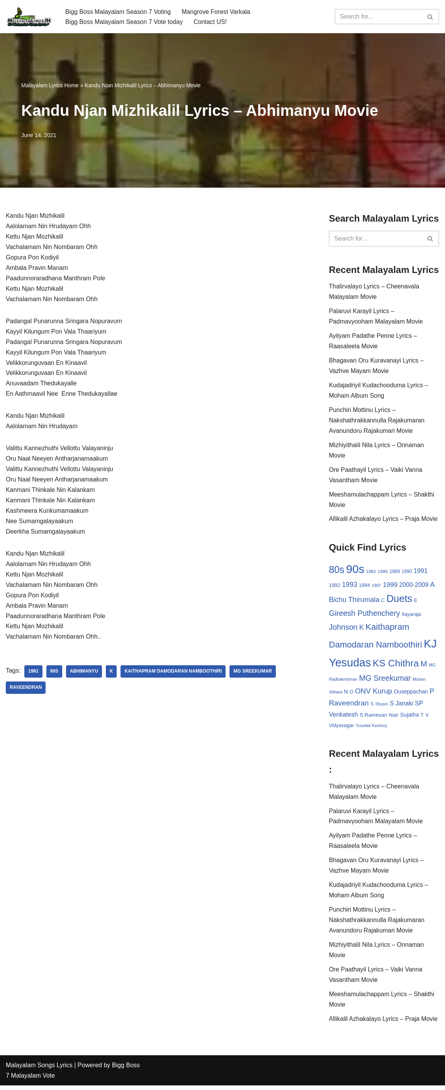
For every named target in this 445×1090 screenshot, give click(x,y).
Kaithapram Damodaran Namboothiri (173, 675)
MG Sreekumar (253, 675)
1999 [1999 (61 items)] (390, 586)
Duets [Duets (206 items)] (399, 600)
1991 (33, 675)
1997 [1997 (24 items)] (376, 587)
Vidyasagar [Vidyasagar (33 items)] (341, 728)
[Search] (378, 16)
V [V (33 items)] (427, 717)
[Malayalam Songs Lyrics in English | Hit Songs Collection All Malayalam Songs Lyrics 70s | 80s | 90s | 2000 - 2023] (29, 16)
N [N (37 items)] (346, 694)
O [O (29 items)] (351, 694)
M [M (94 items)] (424, 666)
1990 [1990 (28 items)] (407, 573)
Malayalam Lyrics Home (50, 85)
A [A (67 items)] (432, 586)
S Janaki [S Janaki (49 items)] (401, 706)
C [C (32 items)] (383, 602)
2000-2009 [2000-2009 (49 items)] (413, 586)
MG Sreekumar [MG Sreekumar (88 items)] (385, 680)
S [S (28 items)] (372, 706)
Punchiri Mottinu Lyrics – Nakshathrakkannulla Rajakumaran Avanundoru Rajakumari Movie (377, 422)
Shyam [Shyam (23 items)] (381, 706)
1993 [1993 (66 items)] (349, 586)
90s (54, 675)
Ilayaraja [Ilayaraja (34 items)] (411, 616)
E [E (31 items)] (416, 602)
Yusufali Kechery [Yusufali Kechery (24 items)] (371, 728)
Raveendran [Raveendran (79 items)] (349, 706)
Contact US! (211, 22)
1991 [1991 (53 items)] (421, 572)
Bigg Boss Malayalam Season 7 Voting (118, 11)
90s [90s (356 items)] (355, 570)
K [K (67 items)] (361, 630)
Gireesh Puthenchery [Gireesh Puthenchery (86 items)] (364, 615)
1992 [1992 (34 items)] (334, 587)
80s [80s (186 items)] (336, 571)
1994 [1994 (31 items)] (364, 587)
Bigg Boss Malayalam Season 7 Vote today (124, 22)
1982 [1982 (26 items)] (371, 573)
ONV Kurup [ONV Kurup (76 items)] (373, 693)
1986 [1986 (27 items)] (383, 573)
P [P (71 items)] (432, 693)
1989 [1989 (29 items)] (394, 573)
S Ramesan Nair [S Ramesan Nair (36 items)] (379, 717)
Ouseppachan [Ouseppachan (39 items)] (411, 694)
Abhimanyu (84, 675)
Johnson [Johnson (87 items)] (343, 629)
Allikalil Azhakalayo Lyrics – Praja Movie (383, 521)
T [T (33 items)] (422, 717)
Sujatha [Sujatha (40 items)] (409, 717)
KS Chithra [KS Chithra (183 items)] (396, 665)
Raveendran (26, 691)
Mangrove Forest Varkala (216, 11)
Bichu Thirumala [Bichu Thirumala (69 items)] (354, 601)
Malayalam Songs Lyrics (39, 1069)
